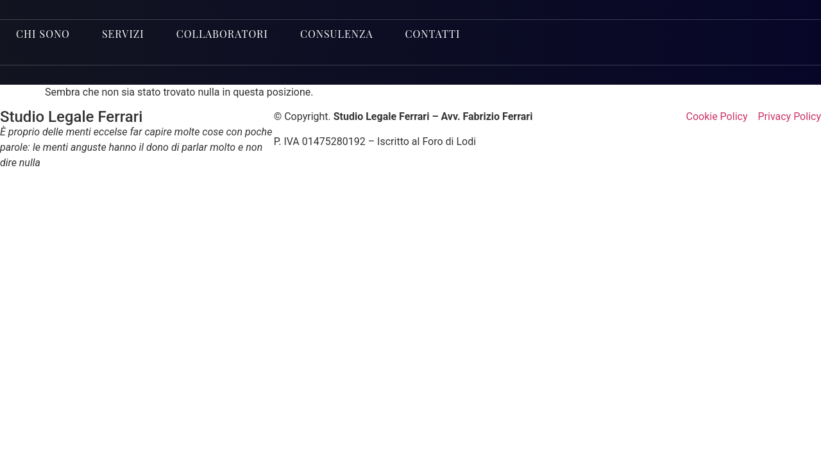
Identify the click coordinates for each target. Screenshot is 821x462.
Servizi (123, 33)
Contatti (433, 33)
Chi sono (43, 33)
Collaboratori (222, 33)
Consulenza (336, 33)
